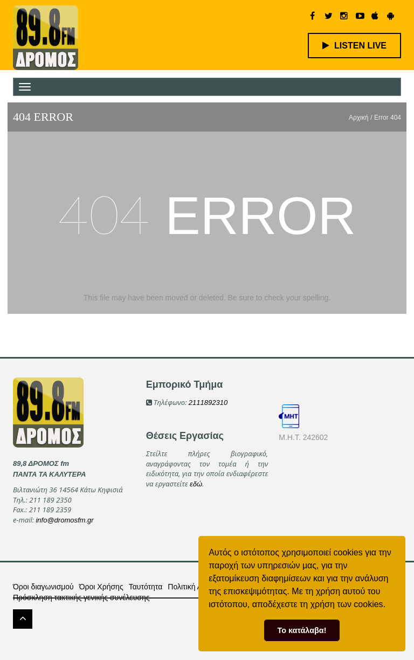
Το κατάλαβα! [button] (302, 630)
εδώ (196, 484)
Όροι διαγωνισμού (43, 586)
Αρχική (358, 117)
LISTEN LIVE (354, 45)
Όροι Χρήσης (101, 586)
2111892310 (208, 402)
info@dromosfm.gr (64, 520)
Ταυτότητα (146, 586)
